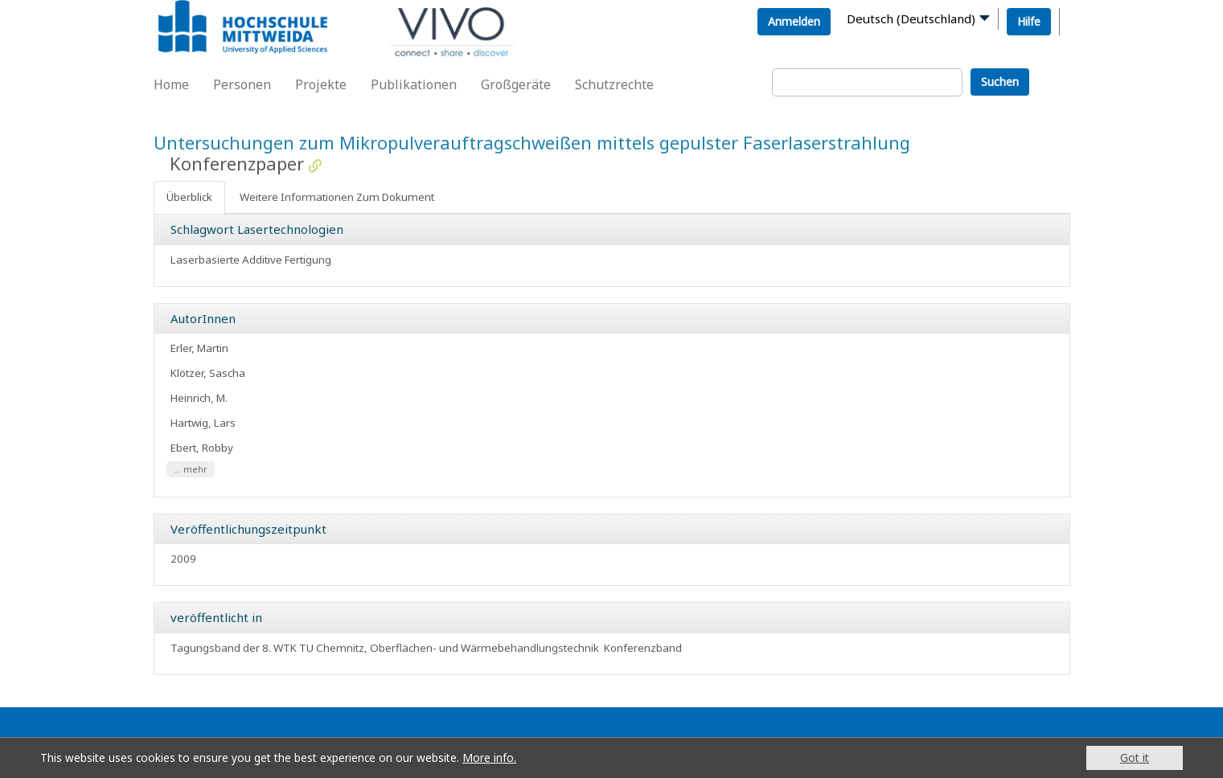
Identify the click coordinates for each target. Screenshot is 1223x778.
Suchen (1000, 81)
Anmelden (794, 21)
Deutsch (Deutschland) (911, 18)
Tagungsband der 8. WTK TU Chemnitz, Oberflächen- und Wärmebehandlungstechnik (384, 648)
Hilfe (1028, 21)
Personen (242, 84)
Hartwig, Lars (203, 423)
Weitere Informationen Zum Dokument (337, 197)
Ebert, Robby (201, 447)
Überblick (189, 197)
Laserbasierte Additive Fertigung (250, 259)
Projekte (321, 84)
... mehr (190, 469)
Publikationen (414, 84)
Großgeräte (516, 84)
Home (171, 84)
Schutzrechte (614, 84)
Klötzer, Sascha (207, 373)
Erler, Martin (199, 348)
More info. (489, 757)
